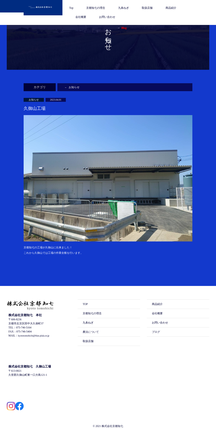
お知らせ (75, 87)
